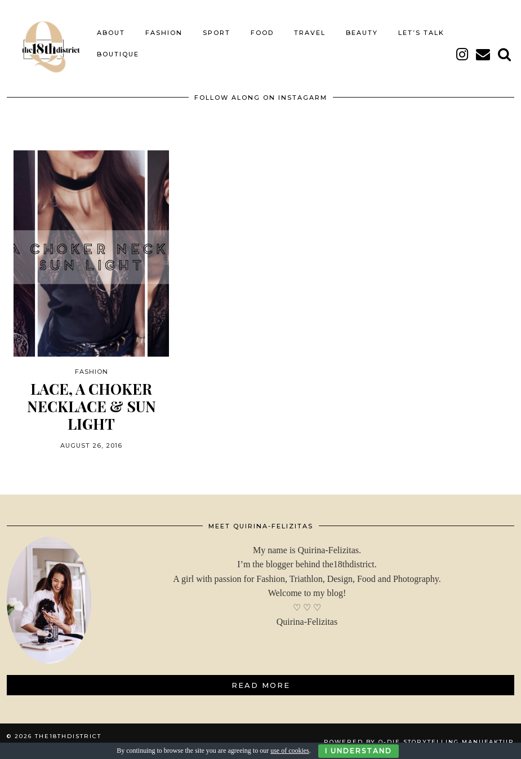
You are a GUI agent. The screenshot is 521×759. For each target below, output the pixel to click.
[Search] (505, 53)
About (111, 32)
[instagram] (462, 53)
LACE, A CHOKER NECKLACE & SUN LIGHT (91, 405)
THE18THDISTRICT (68, 735)
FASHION (163, 32)
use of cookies (289, 750)
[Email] (483, 53)
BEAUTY (362, 32)
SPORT (216, 32)
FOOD (262, 32)
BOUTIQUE (118, 53)
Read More (260, 684)
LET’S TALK (421, 32)
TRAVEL (310, 32)
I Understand (358, 751)
